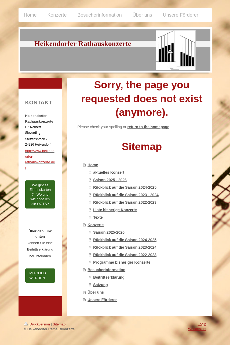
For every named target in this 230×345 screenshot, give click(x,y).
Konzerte (95, 225)
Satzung (100, 285)
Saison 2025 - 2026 (110, 180)
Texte (98, 217)
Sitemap (59, 324)
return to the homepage (148, 127)
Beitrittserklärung (109, 277)
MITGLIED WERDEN (38, 275)
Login (202, 324)
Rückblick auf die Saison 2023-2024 (124, 247)
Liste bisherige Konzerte (115, 210)
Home (92, 165)
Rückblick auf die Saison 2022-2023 (124, 202)
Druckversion (37, 324)
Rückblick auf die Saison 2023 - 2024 (126, 195)
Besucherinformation (106, 270)
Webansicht (197, 329)
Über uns (95, 292)
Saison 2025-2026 (109, 232)
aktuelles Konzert (108, 172)
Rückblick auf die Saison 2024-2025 (124, 187)
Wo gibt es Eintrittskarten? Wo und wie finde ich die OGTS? (40, 194)
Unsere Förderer (102, 300)
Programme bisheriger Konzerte (121, 262)
